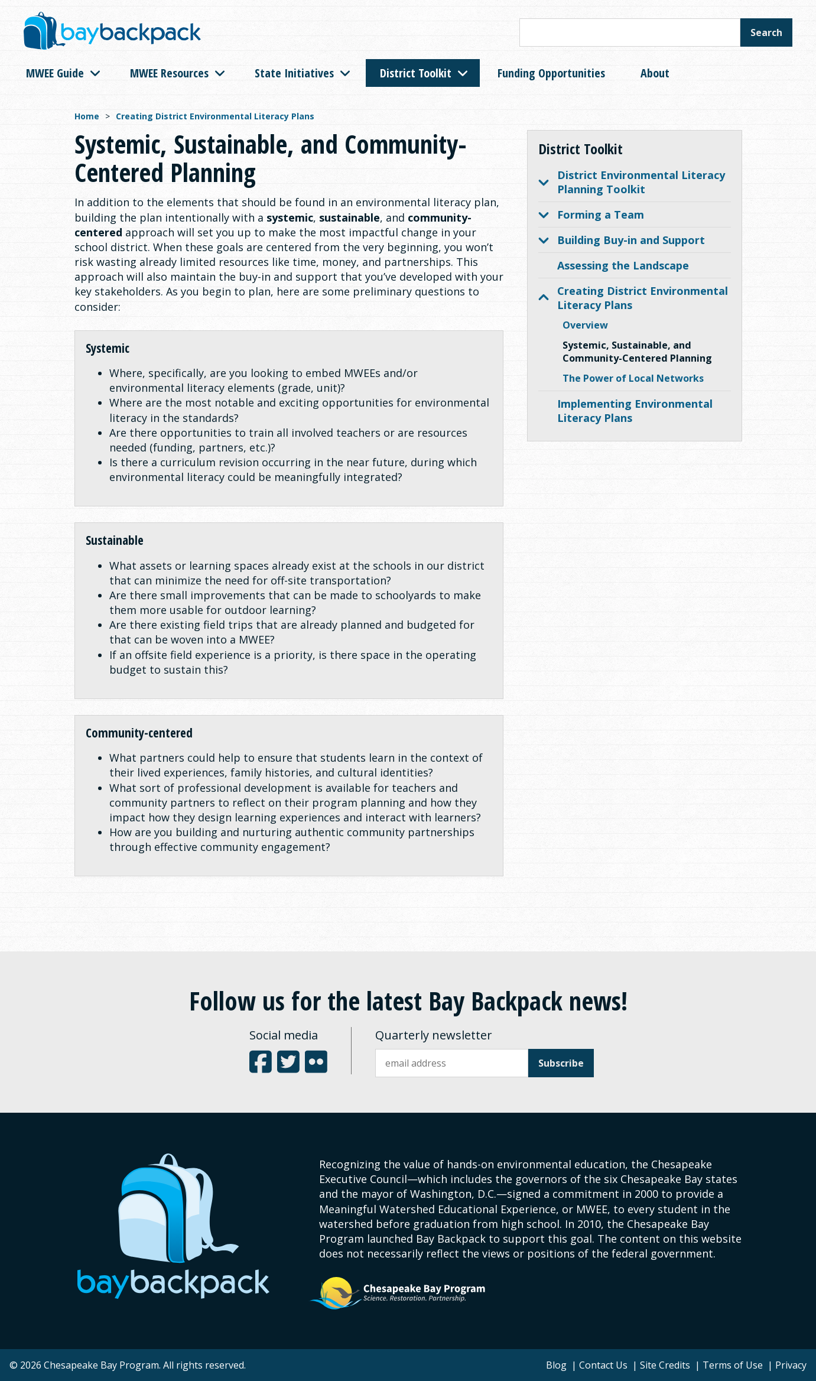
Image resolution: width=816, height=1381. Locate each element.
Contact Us (603, 1365)
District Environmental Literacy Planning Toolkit (631, 182)
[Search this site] (629, 32)
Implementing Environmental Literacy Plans (635, 411)
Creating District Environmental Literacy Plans (215, 116)
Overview (585, 325)
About (655, 73)
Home (86, 116)
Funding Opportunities (551, 73)
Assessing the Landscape (623, 265)
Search (766, 32)
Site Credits (665, 1365)
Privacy (791, 1365)
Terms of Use (733, 1365)
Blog (556, 1365)
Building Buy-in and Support (621, 240)
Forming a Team (591, 214)
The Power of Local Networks (633, 378)
